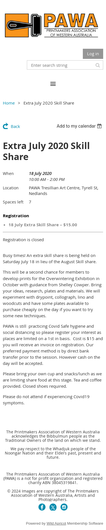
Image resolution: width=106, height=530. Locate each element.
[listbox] (80, 126)
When (8, 173)
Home (9, 103)
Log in (93, 53)
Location (11, 187)
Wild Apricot (56, 523)
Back (15, 126)
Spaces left (13, 202)
